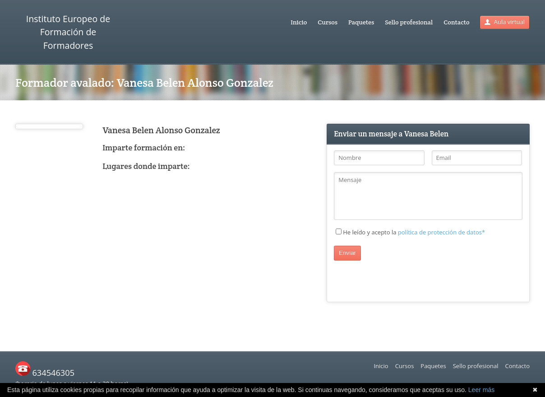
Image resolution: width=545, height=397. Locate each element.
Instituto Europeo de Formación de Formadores (68, 32)
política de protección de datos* (441, 232)
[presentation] (402, 278)
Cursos (327, 22)
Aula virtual (505, 22)
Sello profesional (409, 22)
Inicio (299, 22)
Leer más (481, 389)
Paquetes (361, 22)
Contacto (456, 22)
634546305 (44, 372)
